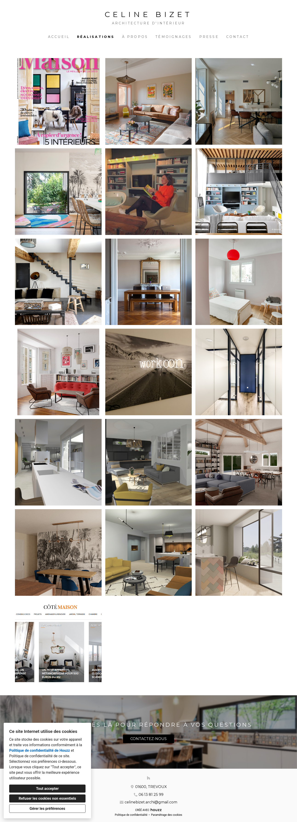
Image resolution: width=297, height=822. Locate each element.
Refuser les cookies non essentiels (47, 798)
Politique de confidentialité (131, 814)
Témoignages (173, 37)
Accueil (59, 37)
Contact (237, 37)
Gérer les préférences (47, 808)
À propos (135, 37)
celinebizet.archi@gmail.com (151, 802)
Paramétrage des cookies (166, 814)
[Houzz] (148, 778)
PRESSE (209, 37)
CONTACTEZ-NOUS (148, 739)
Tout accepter (47, 788)
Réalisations (95, 37)
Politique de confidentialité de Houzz (39, 750)
